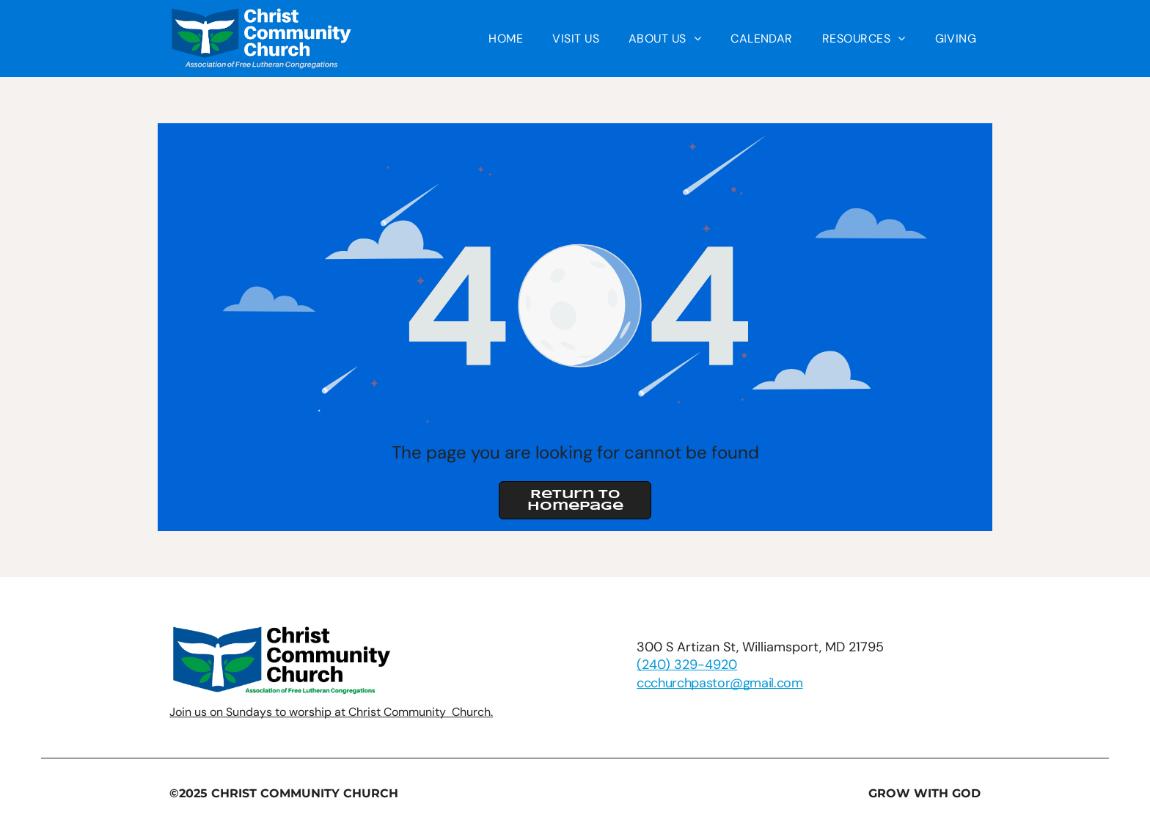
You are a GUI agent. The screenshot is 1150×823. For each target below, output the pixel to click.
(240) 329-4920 (687, 664)
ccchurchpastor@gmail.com (719, 683)
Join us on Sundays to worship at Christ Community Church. (331, 712)
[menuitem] (505, 38)
